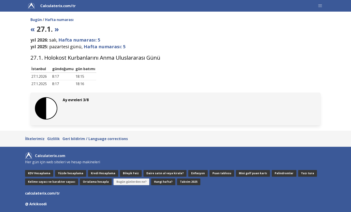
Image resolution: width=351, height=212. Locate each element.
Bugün (36, 19)
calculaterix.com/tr (42, 193)
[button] (320, 6)
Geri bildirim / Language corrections (95, 138)
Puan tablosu (221, 173)
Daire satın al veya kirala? (165, 173)
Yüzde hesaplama (70, 173)
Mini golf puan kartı (253, 173)
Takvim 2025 (188, 182)
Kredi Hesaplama (103, 173)
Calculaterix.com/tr (58, 5)
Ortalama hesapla (96, 182)
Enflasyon (198, 173)
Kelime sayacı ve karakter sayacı (51, 182)
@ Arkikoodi (36, 204)
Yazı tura (307, 173)
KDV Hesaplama (39, 173)
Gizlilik (53, 138)
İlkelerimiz (35, 138)
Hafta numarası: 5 (79, 40)
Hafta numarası (59, 19)
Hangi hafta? (163, 182)
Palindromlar (284, 173)
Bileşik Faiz (131, 173)
